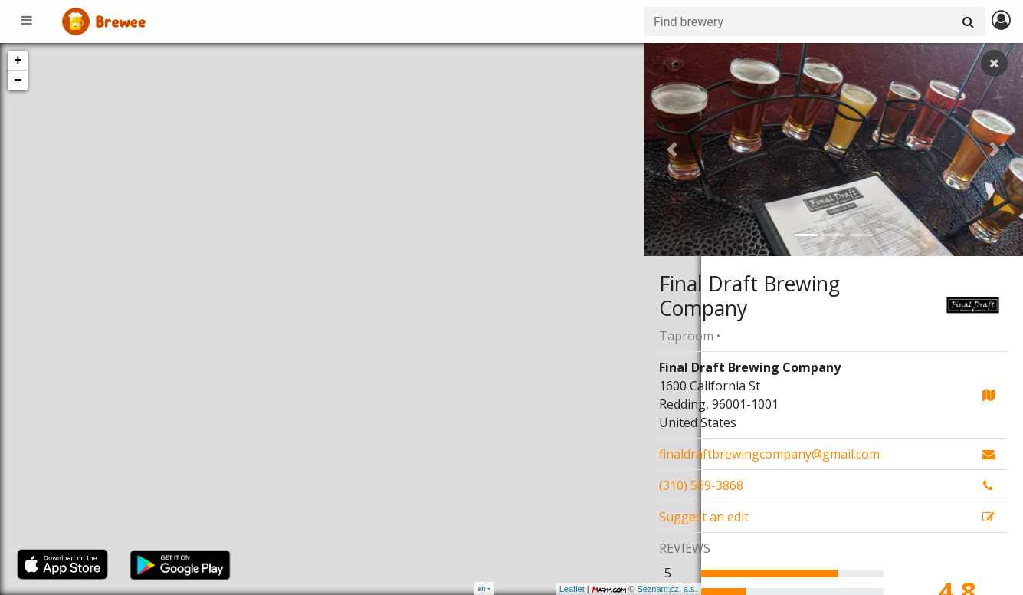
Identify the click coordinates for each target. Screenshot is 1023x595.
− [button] (18, 80)
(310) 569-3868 (701, 485)
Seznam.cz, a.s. (610, 588)
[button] (672, 149)
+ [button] (18, 60)
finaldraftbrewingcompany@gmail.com (769, 453)
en (482, 588)
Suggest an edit (704, 516)
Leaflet (514, 588)
